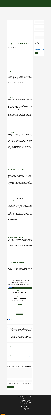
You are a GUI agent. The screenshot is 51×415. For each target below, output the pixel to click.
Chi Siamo (18, 396)
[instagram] (24, 406)
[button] (41, 6)
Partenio (12, 356)
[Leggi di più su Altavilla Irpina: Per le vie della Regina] (11, 351)
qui (23, 177)
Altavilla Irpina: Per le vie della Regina (11, 355)
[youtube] (29, 406)
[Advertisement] (25, 12)
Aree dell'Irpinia (37, 40)
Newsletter (25, 396)
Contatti (21, 396)
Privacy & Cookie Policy (30, 396)
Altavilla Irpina (8, 356)
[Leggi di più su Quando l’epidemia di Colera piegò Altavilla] (28, 351)
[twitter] (27, 406)
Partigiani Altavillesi (19, 355)
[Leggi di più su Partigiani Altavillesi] (20, 351)
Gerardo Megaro (27, 411)
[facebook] (22, 406)
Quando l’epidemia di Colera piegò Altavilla (28, 355)
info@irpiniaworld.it (25, 398)
